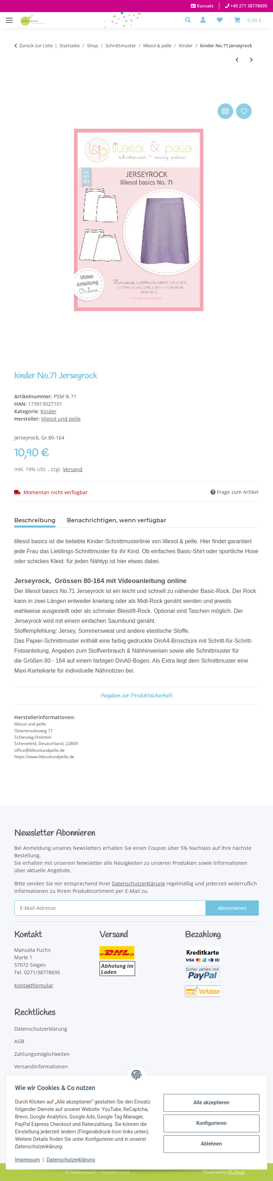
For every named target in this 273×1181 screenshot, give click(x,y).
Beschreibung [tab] (34, 520)
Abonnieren (232, 908)
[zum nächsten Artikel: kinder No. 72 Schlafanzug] (251, 59)
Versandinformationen (41, 1066)
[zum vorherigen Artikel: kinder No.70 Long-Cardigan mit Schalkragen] (237, 59)
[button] (190, 20)
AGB (19, 1041)
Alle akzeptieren (209, 1102)
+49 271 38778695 (248, 6)
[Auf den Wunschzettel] (244, 111)
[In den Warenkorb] (20, 94)
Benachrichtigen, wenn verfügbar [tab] (116, 520)
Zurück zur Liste (36, 45)
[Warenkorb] (247, 20)
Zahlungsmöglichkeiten (42, 1054)
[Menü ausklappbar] (9, 16)
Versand (72, 469)
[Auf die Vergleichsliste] (225, 111)
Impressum (29, 1160)
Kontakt (205, 6)
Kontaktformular (33, 985)
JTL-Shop (236, 1172)
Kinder (49, 411)
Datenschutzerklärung (73, 1160)
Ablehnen (208, 1144)
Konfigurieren (209, 1123)
